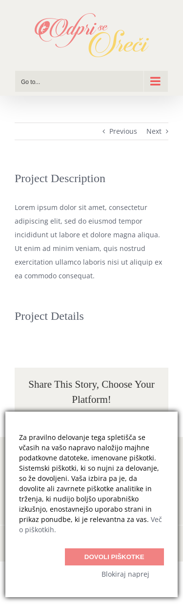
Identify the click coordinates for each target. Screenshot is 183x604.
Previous (123, 131)
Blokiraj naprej (125, 574)
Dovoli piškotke (114, 557)
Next (154, 131)
